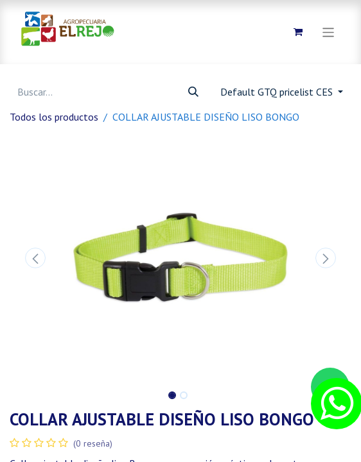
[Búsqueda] (193, 92)
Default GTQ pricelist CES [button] (277, 91)
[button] (35, 258)
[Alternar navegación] (328, 32)
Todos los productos (54, 116)
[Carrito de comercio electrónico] (298, 32)
